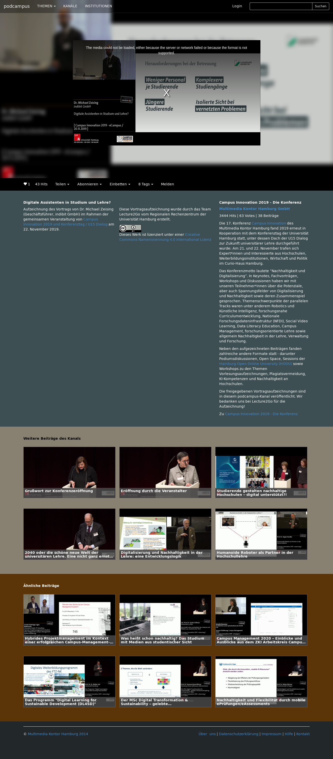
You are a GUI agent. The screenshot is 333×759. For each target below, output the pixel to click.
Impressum (272, 734)
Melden (167, 184)
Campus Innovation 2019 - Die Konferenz (261, 414)
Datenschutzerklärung (238, 734)
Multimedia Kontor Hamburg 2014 (58, 734)
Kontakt (303, 734)
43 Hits (41, 184)
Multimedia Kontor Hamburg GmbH (254, 209)
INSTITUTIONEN (98, 6)
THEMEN (46, 6)
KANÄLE (70, 6)
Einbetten (120, 184)
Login (237, 6)
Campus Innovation (269, 223)
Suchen (320, 6)
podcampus (17, 6)
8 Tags (145, 184)
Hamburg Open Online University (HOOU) (255, 364)
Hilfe (289, 734)
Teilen (62, 184)
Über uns (207, 734)
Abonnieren (89, 184)
